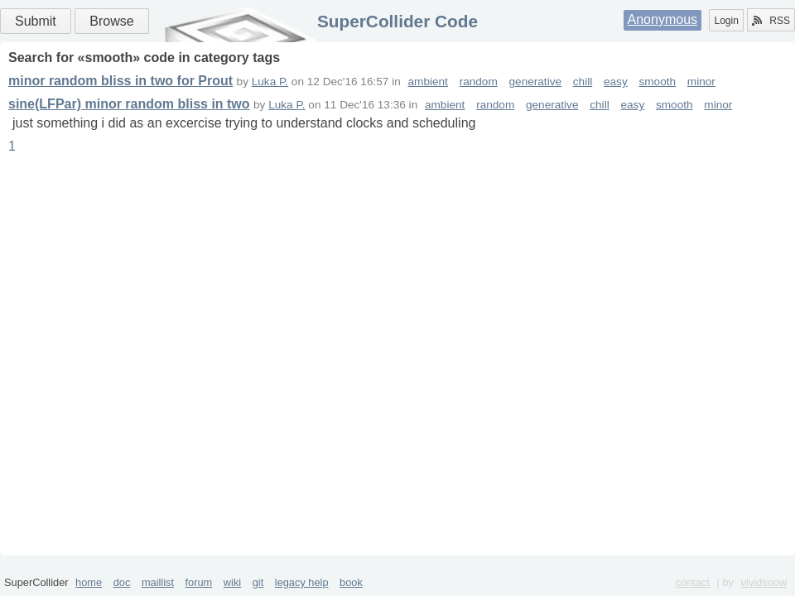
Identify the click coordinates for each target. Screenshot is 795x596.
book (351, 582)
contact (693, 582)
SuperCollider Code (397, 21)
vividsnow (764, 582)
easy (616, 81)
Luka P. (270, 81)
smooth (658, 81)
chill (582, 81)
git (258, 582)
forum (199, 582)
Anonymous (663, 19)
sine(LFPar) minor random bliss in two (129, 104)
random (479, 81)
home (88, 582)
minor (701, 81)
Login (726, 20)
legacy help (302, 582)
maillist (158, 582)
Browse (111, 21)
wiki (232, 582)
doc (122, 582)
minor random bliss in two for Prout (120, 81)
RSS (771, 20)
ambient (428, 81)
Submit (35, 21)
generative (535, 81)
